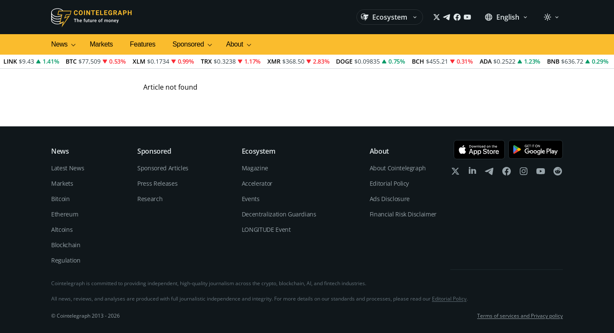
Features (143, 44)
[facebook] (506, 173)
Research (149, 199)
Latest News (67, 168)
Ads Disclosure (390, 199)
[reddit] (558, 173)
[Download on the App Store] (479, 149)
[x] (455, 173)
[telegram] (489, 173)
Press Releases (157, 183)
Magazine (255, 168)
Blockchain (66, 245)
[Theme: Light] (551, 17)
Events (251, 199)
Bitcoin (60, 199)
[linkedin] (472, 173)
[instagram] (523, 173)
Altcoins (61, 229)
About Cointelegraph (398, 168)
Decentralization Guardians (279, 214)
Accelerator (257, 183)
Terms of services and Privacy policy (520, 316)
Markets (101, 44)
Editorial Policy (389, 183)
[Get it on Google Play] (535, 149)
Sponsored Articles (162, 168)
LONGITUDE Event (266, 229)
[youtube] (541, 173)
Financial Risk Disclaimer (403, 214)
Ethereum (64, 214)
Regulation (66, 260)
